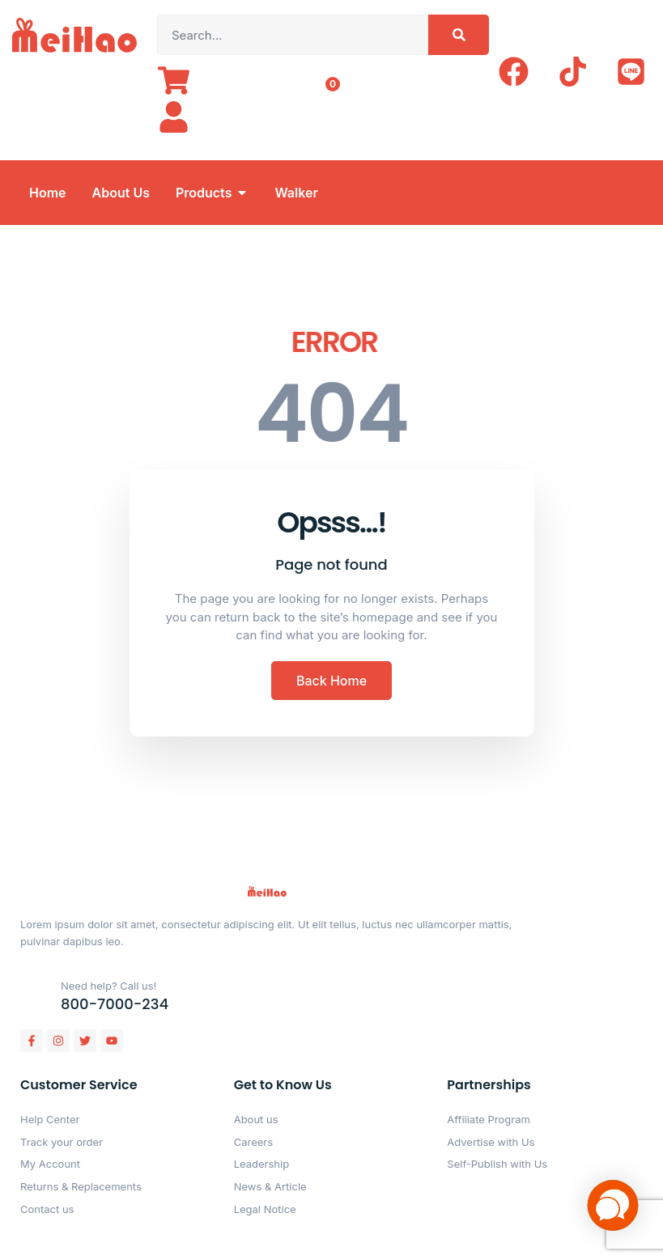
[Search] (458, 35)
